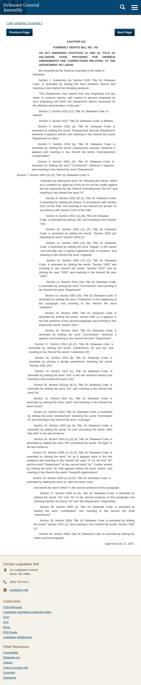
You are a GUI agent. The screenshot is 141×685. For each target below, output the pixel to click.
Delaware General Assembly (21, 7)
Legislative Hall (19, 589)
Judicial (7, 662)
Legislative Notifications (17, 637)
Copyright (9, 672)
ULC (6, 622)
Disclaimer (9, 677)
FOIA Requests (12, 607)
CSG (6, 617)
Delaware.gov (11, 657)
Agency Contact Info (15, 667)
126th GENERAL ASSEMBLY (24, 23)
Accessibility (10, 652)
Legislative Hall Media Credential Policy (27, 612)
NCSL (7, 627)
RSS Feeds (10, 632)
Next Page (124, 32)
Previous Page (19, 32)
